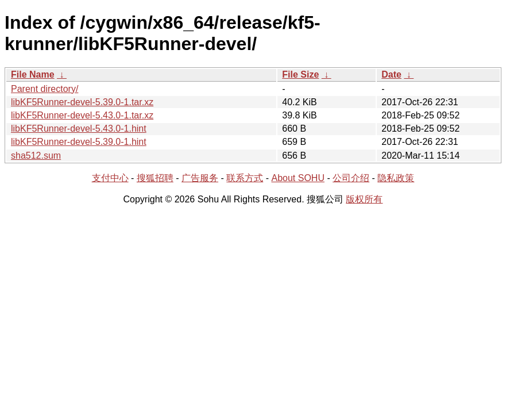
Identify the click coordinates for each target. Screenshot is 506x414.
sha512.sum (36, 155)
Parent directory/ (44, 89)
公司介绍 (351, 178)
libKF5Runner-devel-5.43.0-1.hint (78, 128)
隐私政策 (395, 178)
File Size (300, 74)
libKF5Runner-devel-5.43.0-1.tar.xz (82, 115)
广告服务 (199, 178)
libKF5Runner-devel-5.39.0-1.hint (78, 142)
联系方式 (244, 178)
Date (391, 74)
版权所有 (364, 199)
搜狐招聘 (155, 178)
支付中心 (110, 178)
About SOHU (297, 178)
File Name (33, 74)
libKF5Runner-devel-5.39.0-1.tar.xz (82, 102)
